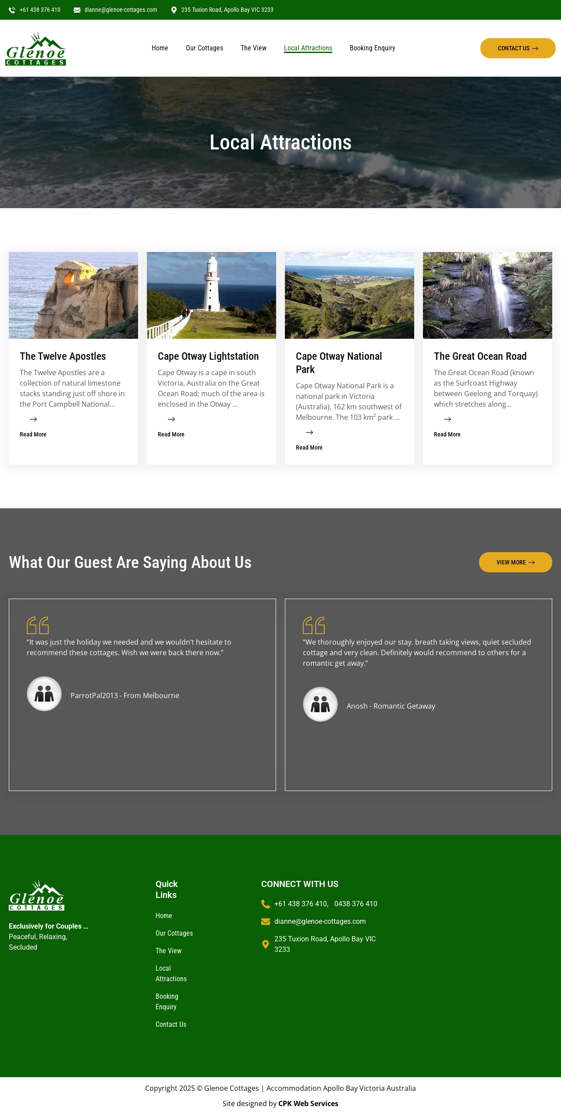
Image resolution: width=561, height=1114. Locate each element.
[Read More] (33, 419)
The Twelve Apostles (63, 356)
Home (160, 48)
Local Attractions (308, 48)
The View (253, 48)
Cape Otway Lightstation (208, 356)
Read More (33, 434)
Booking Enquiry (372, 48)
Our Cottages (204, 48)
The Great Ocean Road (480, 356)
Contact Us (171, 1024)
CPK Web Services (308, 1103)
